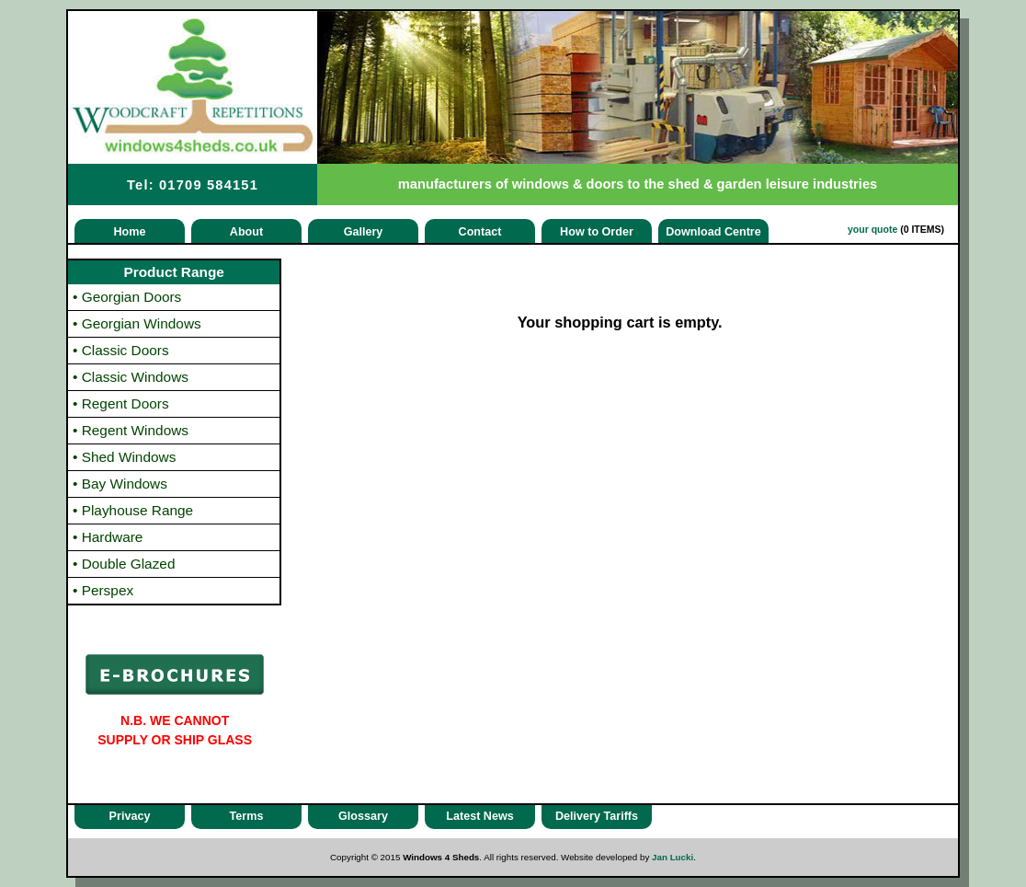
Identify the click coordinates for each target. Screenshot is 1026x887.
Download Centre (713, 231)
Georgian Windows (137, 323)
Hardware (107, 537)
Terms (247, 816)
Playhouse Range (133, 510)
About (246, 231)
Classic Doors (121, 350)
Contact (480, 231)
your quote (872, 229)
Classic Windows (130, 377)
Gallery (363, 231)
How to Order (596, 231)
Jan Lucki (672, 857)
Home (130, 231)
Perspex (103, 590)
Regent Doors (121, 403)
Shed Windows (124, 457)
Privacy (130, 816)
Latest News (480, 816)
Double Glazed (124, 563)
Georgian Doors (127, 297)
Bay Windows (120, 483)
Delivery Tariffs (596, 816)
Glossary (363, 816)
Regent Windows (130, 430)
